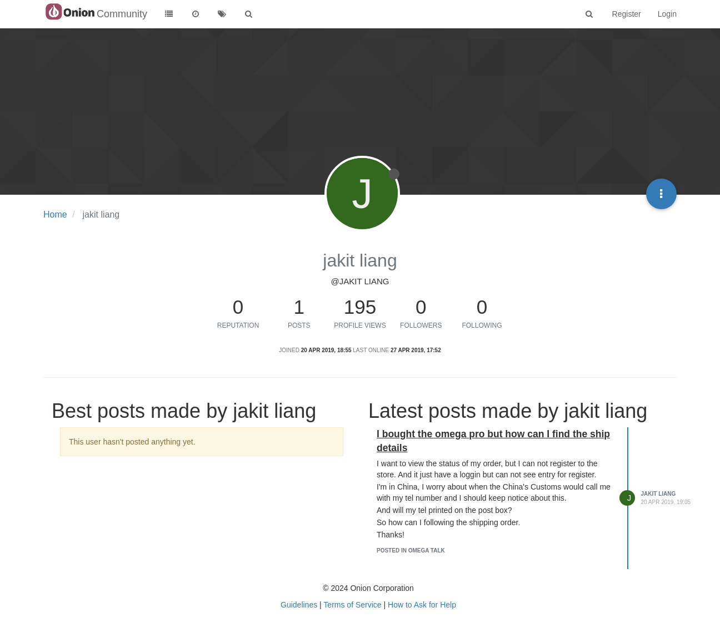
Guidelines (299, 604)
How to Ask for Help (422, 604)
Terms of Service (352, 604)
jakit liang (658, 494)
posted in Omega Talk (411, 550)
